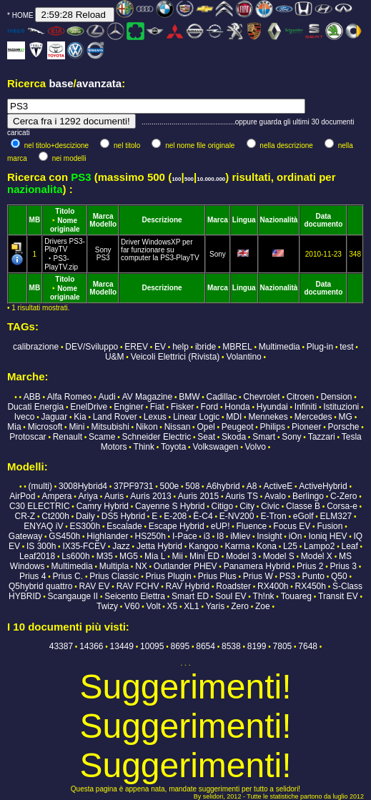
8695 (179, 646)
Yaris (215, 606)
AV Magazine (147, 397)
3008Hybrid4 (83, 486)
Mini (76, 427)
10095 (152, 646)
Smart (263, 437)
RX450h (310, 586)
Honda (236, 407)
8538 (231, 646)
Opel (205, 427)
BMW (189, 397)
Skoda (234, 437)
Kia (80, 417)
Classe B (303, 506)
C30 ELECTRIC (39, 506)
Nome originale (65, 225)
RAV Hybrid (187, 586)
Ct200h (55, 516)
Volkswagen (215, 447)
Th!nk (263, 596)
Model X (316, 556)
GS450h (64, 536)
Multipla (114, 566)
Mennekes (267, 417)
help (180, 347)
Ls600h (75, 556)
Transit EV (338, 596)
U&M (114, 357)
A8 (252, 486)
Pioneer (306, 427)
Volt (154, 606)
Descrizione (162, 220)
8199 (257, 646)
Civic (270, 506)
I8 (220, 536)
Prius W (258, 576)
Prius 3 (343, 566)
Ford (210, 407)
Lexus (155, 417)
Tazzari (321, 437)
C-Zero (343, 496)
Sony (103, 250)
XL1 (191, 606)
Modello (103, 224)
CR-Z (24, 516)
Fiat (157, 407)
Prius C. (67, 576)
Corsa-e (342, 506)
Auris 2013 (150, 496)
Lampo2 (319, 546)
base (61, 83)
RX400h (272, 586)
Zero (240, 606)
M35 (105, 556)
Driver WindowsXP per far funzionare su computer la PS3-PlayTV (160, 250)
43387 (61, 646)
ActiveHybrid (323, 486)
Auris (114, 496)
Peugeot (238, 427)
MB (35, 220)
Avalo (275, 496)
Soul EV (230, 596)
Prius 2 (310, 566)
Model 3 (241, 556)
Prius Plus (217, 576)
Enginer (128, 407)
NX (141, 566)
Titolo (64, 211)
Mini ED (204, 556)
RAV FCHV (138, 586)
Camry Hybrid (102, 506)
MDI (234, 417)
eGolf (303, 516)
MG (345, 417)
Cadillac (222, 397)
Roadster (233, 586)
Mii (177, 556)
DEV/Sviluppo (91, 347)
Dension (336, 397)
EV (160, 347)
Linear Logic (196, 417)
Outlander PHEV (185, 566)
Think (144, 447)
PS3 (103, 258)
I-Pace (184, 536)
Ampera (56, 496)
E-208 (175, 516)
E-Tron (273, 516)
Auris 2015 (198, 496)
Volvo (255, 447)
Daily (85, 516)
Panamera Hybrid (257, 566)
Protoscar (27, 437)
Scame (102, 437)
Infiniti (306, 407)
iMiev (240, 536)
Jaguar (54, 417)
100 (176, 179)
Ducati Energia (35, 407)
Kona (267, 546)
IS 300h (41, 546)
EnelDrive (88, 407)
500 (189, 179)
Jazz (121, 546)
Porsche (343, 427)
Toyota (173, 447)
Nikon (147, 427)
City (246, 506)
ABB (32, 397)
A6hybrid (222, 486)
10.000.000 (211, 179)
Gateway (25, 536)
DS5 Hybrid (123, 516)
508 (192, 486)
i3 (207, 536)
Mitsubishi (110, 427)
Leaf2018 (37, 556)
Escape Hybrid (176, 526)
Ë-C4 (202, 516)
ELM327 (336, 516)
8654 (205, 646)
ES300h (84, 526)
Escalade (124, 526)
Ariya (88, 496)
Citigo (223, 506)
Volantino (243, 357)
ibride (205, 347)
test (346, 347)
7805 (282, 646)
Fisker (182, 407)
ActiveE (278, 486)
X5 (172, 606)
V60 (131, 606)
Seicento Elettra (134, 596)
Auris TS (241, 496)
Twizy (107, 606)
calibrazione (36, 347)
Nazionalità (279, 220)
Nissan (177, 427)
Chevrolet (261, 397)
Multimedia (279, 347)
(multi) (40, 486)
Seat (206, 437)
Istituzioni (341, 407)
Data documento (323, 220)
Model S (279, 556)
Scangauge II (72, 596)
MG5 (128, 556)
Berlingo (308, 496)
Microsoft (45, 427)
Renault (67, 437)
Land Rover (115, 417)
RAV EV (94, 586)
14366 (91, 646)
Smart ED (190, 596)
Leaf (349, 546)
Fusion (329, 526)
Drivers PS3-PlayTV (64, 254)
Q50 (339, 576)
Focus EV (291, 526)
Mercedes (313, 417)
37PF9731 (133, 486)
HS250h (149, 536)
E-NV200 (236, 516)
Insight (269, 536)
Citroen (301, 397)
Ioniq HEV (327, 536)
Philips (272, 427)
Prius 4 (32, 576)
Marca (103, 216)
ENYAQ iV (43, 526)
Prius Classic (114, 576)
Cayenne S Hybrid (169, 506)
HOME (23, 15)
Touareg (296, 596)
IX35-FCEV (84, 546)
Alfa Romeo (69, 397)
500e (169, 486)
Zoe (262, 606)
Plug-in (320, 347)
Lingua (244, 220)
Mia (14, 427)
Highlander (107, 536)
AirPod (22, 496)
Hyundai (272, 407)
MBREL (237, 347)
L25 (290, 546)
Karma (236, 546)
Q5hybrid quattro (40, 586)
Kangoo (203, 546)
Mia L (154, 556)
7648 (307, 646)
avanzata (99, 83)
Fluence (252, 526)
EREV (136, 347)
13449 (122, 646)
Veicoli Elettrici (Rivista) (175, 357)
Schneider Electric (157, 437)
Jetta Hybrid (159, 546)
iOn (295, 536)
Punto (313, 576)
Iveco (24, 417)
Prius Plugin (169, 576)
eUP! (220, 526)
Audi (107, 397)
